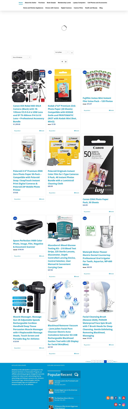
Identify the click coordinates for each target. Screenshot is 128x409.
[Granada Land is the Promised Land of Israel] (51, 382)
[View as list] (65, 61)
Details (42, 130)
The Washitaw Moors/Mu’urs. (64, 398)
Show (17, 57)
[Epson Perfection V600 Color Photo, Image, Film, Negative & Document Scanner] (28, 226)
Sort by (58, 52)
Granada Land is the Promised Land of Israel (66, 382)
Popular (54, 374)
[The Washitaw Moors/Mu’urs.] (51, 399)
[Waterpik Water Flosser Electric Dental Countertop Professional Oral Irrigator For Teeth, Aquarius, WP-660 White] (98, 232)
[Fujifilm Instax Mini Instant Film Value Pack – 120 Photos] (98, 82)
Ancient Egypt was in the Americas (65, 390)
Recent (66, 374)
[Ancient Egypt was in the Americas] (51, 391)
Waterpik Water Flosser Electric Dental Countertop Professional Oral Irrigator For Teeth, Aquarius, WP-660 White (97, 258)
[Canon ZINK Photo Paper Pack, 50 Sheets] (98, 165)
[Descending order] (72, 52)
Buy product (17, 130)
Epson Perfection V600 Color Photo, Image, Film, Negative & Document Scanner (28, 243)
